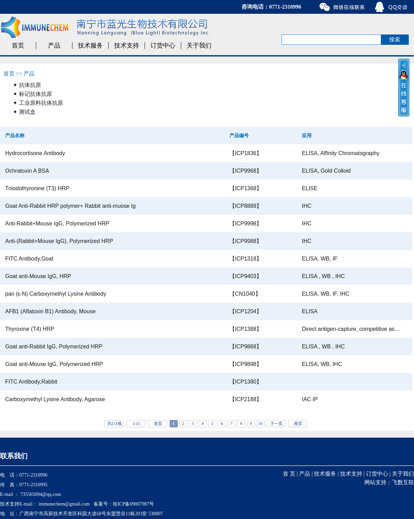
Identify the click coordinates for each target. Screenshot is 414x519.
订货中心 (162, 45)
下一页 (276, 423)
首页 (18, 45)
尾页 (298, 423)
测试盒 (27, 112)
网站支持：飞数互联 (389, 482)
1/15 (136, 423)
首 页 (289, 474)
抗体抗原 (30, 85)
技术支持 (126, 45)
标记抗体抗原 (35, 94)
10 (260, 423)
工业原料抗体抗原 (41, 103)
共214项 (114, 423)
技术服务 (90, 45)
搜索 (394, 39)
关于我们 (199, 45)
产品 (54, 45)
